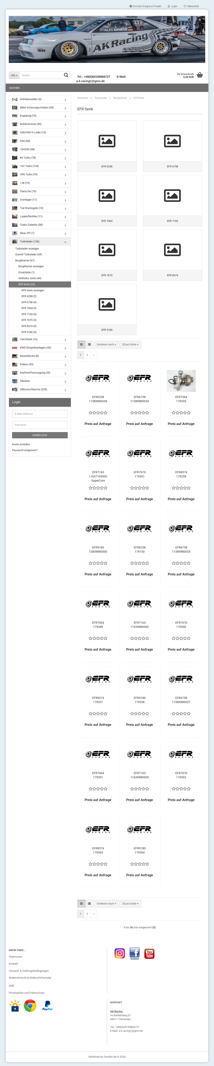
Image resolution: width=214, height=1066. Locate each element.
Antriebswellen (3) (27, 99)
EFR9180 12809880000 (98, 553)
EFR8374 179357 (98, 703)
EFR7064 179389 (98, 628)
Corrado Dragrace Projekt (145, 6)
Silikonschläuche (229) (29, 390)
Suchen (14, 87)
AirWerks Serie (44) (29, 278)
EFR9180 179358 (140, 703)
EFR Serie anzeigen (33, 290)
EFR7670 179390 (181, 628)
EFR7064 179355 (181, 403)
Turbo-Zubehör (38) (27, 225)
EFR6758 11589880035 (181, 553)
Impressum (15, 960)
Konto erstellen (21, 444)
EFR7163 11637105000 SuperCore (98, 480)
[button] (81, 348)
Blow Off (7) (23, 233)
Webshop (94, 1060)
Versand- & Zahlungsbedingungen (29, 974)
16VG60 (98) (23, 149)
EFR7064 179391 (98, 779)
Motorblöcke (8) (25, 356)
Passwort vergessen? (25, 450)
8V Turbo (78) (24, 158)
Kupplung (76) (24, 116)
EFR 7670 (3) (29, 320)
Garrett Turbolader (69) (28, 254)
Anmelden (39, 435)
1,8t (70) (21, 183)
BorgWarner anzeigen (31, 266)
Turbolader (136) (25, 242)
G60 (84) (21, 141)
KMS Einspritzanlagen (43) (31, 348)
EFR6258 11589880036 (98, 403)
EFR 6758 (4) (29, 302)
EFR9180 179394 (140, 854)
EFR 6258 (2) (29, 296)
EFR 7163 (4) (29, 314)
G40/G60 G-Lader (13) (29, 133)
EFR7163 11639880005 (139, 779)
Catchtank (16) (25, 339)
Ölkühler (21, 381)
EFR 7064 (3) (29, 308)
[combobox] (106, 348)
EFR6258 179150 (140, 553)
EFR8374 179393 (98, 854)
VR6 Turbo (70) (25, 175)
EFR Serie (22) (26, 284)
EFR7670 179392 (181, 779)
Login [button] (172, 6)
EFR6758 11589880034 (139, 403)
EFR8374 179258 (181, 478)
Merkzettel (191, 6)
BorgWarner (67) (25, 260)
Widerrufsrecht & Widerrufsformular (30, 981)
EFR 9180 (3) (29, 332)
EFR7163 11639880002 (139, 628)
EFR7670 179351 (140, 478)
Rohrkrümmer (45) (27, 124)
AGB (11, 989)
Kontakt (13, 967)
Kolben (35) (23, 364)
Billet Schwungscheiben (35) (33, 108)
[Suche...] (14, 75)
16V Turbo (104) (25, 166)
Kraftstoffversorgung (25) (31, 373)
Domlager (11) (24, 200)
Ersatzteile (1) (26, 272)
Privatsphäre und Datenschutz (26, 996)
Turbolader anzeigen (27, 248)
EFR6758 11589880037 (181, 703)
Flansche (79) (24, 191)
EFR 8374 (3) (29, 326)
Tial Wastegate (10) (27, 208)
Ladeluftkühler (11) (27, 217)
